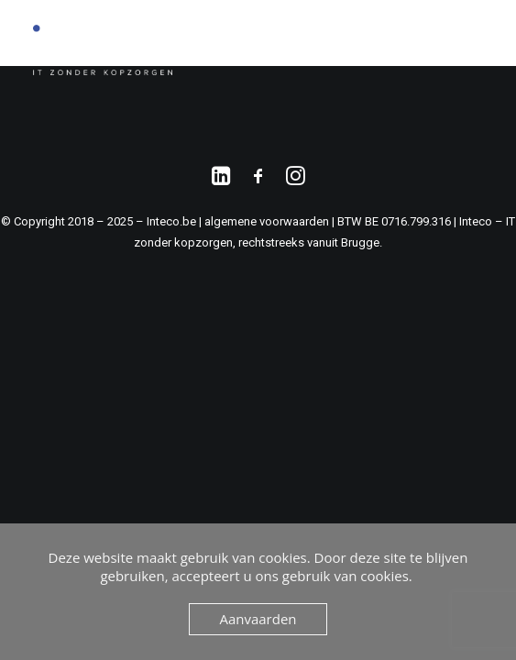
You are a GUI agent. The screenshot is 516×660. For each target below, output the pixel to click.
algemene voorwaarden (266, 221)
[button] (474, 50)
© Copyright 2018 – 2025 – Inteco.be (100, 221)
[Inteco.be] (102, 50)
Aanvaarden (257, 619)
